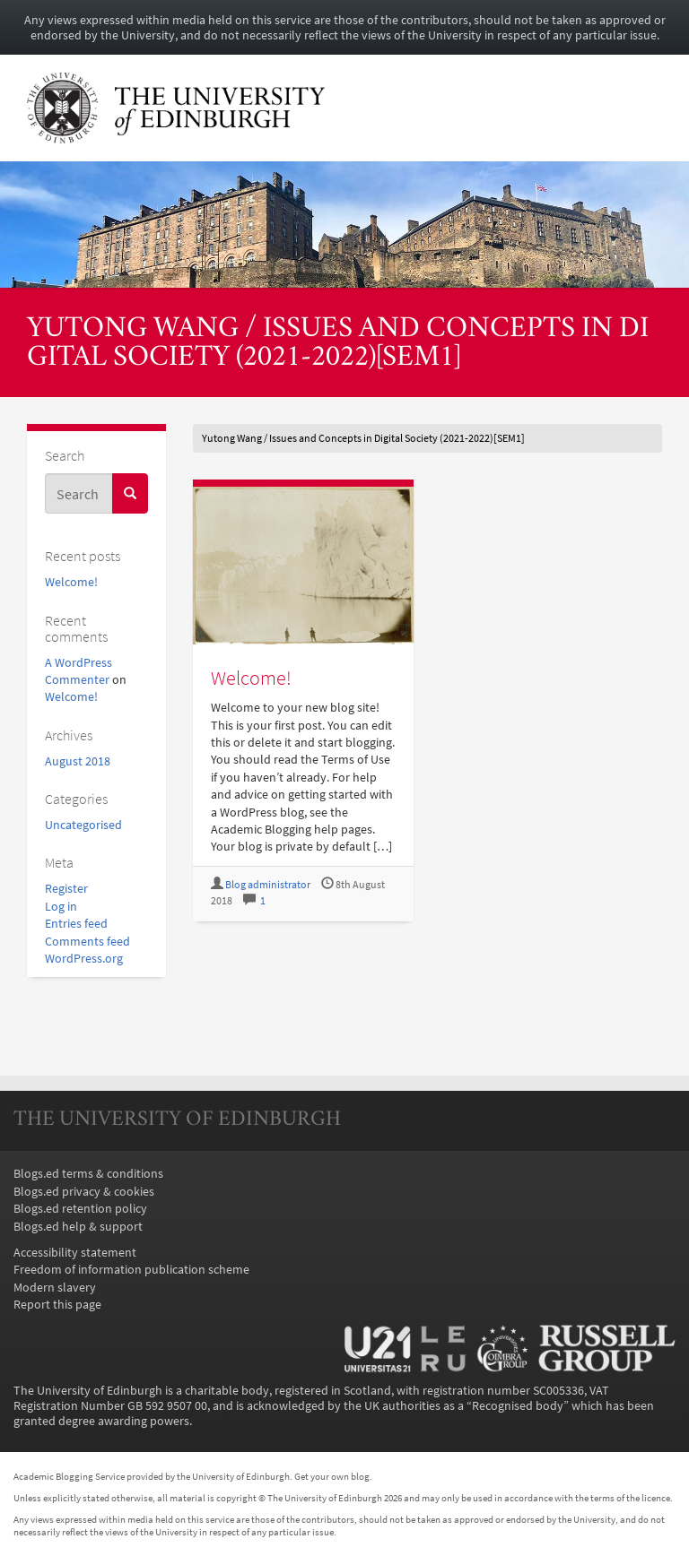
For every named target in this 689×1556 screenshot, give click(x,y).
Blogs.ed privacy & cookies (83, 1191)
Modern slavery (54, 1287)
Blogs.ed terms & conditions (88, 1173)
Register (66, 888)
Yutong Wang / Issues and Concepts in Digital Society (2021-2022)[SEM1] (338, 344)
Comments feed (87, 941)
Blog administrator (267, 884)
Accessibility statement (74, 1252)
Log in (61, 906)
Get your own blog (332, 1476)
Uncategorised (83, 825)
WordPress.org (84, 958)
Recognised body (517, 1405)
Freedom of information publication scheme (131, 1269)
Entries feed (76, 923)
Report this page (57, 1304)
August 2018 (77, 761)
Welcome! (71, 582)
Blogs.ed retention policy (80, 1208)
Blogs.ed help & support (78, 1226)
